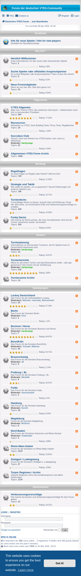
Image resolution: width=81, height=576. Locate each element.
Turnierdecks (18, 199)
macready (36, 300)
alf (22, 362)
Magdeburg (17, 418)
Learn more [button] (26, 570)
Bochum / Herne (20, 326)
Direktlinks (40, 33)
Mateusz (36, 346)
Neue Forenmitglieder (24, 84)
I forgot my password (10, 530)
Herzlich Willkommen (23, 58)
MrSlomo (25, 423)
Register (15, 512)
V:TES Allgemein (21, 107)
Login (4, 512)
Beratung (40, 164)
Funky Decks (18, 217)
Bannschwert (48, 300)
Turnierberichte (20, 260)
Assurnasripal (27, 392)
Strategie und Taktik (23, 184)
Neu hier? (40, 51)
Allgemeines (40, 100)
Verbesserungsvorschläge (26, 494)
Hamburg (16, 403)
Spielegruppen (40, 288)
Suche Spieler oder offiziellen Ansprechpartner (38, 71)
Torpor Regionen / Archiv (26, 472)
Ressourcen (18, 122)
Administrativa (40, 487)
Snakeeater (26, 436)
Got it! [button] (60, 563)
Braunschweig (19, 357)
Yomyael (27, 346)
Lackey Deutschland (23, 295)
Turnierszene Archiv (23, 277)
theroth (24, 408)
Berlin (14, 310)
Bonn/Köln (17, 341)
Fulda (14, 387)
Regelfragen (18, 171)
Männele (27, 300)
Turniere (40, 235)
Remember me (52, 530)
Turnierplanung (20, 242)
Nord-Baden (18, 430)
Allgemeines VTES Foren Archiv (30, 153)
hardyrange (27, 143)
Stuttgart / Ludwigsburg (25, 459)
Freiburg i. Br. (19, 372)
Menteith (25, 377)
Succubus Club (20, 135)
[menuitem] (10, 15)
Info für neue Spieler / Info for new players (36, 40)
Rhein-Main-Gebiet (22, 446)
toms (23, 315)
